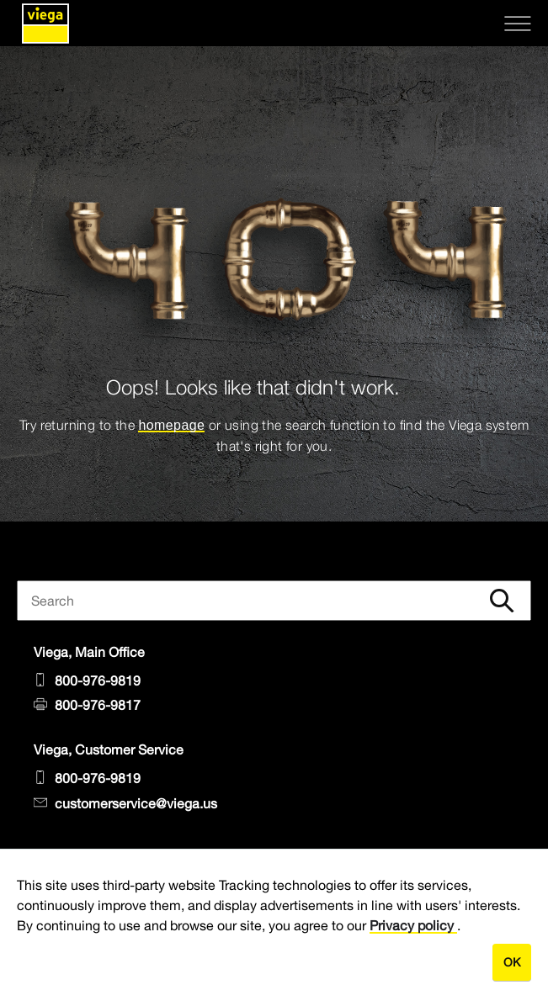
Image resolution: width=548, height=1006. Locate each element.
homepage (171, 425)
